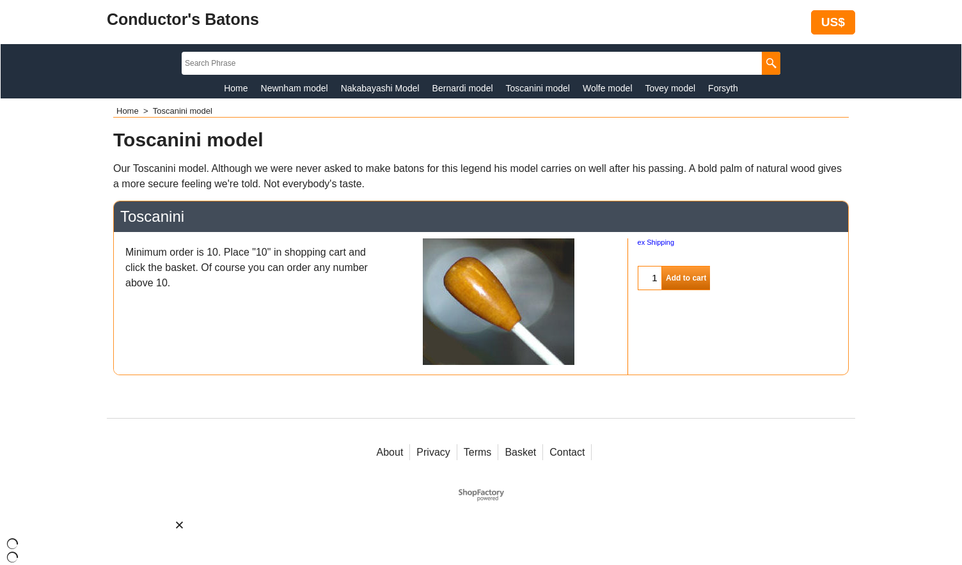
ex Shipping (656, 242)
